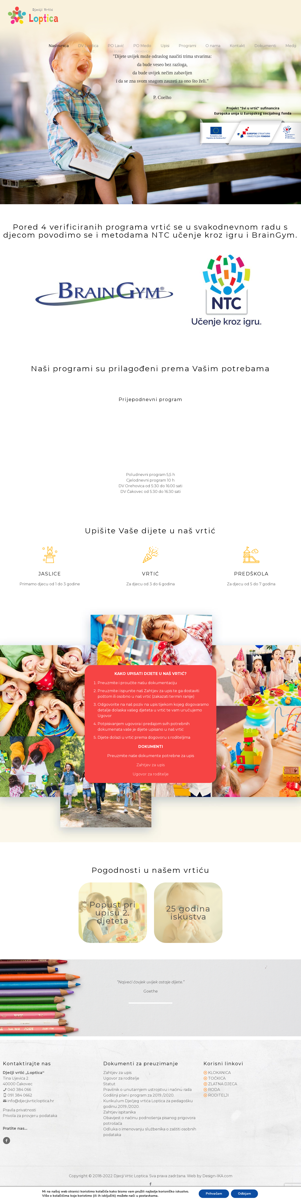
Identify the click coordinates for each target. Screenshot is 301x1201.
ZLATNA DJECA (222, 1084)
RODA (214, 1089)
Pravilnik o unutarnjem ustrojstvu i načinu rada (147, 1089)
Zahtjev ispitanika (119, 1112)
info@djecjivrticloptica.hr (28, 1101)
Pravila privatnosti (19, 1110)
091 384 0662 (17, 1095)
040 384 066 (17, 1089)
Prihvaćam (214, 1193)
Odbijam (244, 1193)
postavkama (148, 1196)
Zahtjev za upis (150, 765)
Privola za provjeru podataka (30, 1115)
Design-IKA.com (217, 1176)
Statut (109, 1084)
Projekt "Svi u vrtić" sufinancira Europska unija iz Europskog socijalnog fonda (252, 111)
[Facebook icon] (150, 1184)
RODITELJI (218, 1095)
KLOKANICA (219, 1072)
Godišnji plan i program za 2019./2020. (138, 1095)
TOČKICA (217, 1078)
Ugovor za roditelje (151, 774)
